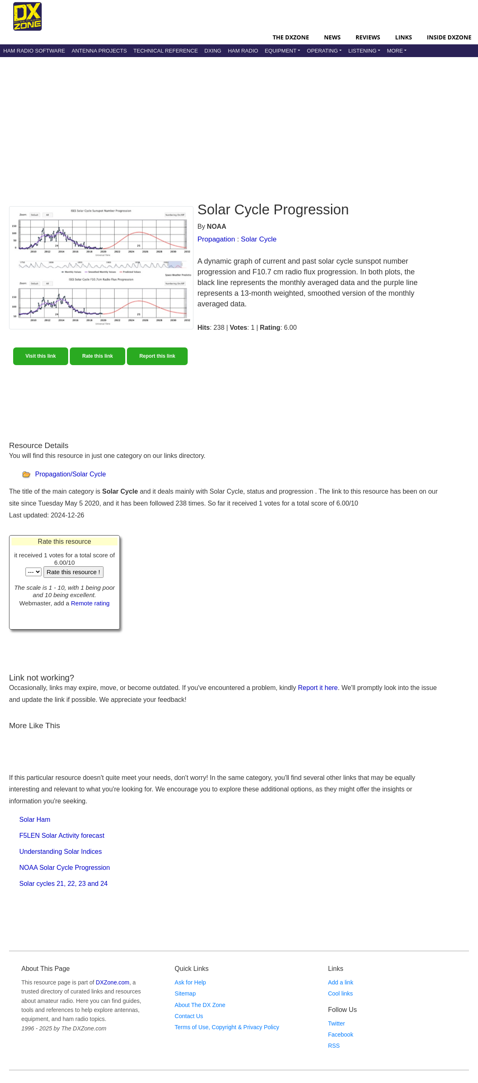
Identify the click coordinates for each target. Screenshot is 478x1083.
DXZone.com (112, 982)
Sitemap (185, 993)
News (332, 37)
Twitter (336, 1023)
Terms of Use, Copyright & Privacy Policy (227, 1027)
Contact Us (189, 1016)
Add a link (340, 982)
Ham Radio (243, 51)
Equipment (280, 51)
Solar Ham (35, 819)
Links (403, 37)
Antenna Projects (98, 51)
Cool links (340, 993)
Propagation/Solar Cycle (70, 474)
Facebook (340, 1034)
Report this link (157, 356)
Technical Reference (165, 51)
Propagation (216, 239)
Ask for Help (190, 982)
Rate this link (97, 356)
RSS (334, 1045)
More (395, 51)
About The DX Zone (200, 1005)
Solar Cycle (259, 239)
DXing (213, 51)
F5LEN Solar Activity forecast (61, 835)
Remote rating (90, 603)
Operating (322, 51)
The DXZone (291, 37)
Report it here (318, 687)
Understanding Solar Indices (60, 851)
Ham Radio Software (34, 51)
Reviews (368, 37)
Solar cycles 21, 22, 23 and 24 (63, 883)
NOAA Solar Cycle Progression (64, 867)
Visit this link (40, 356)
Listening (362, 51)
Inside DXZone (449, 37)
